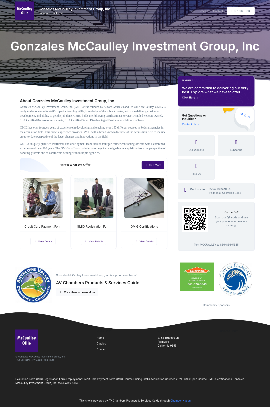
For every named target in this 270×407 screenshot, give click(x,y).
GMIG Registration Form (93, 226)
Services (204, 11)
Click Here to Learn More (77, 292)
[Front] (25, 11)
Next (257, 280)
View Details (43, 241)
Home (191, 11)
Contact (218, 11)
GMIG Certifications (144, 226)
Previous (175, 280)
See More (153, 165)
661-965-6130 (240, 11)
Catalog (101, 343)
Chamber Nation (180, 400)
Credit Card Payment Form (43, 226)
